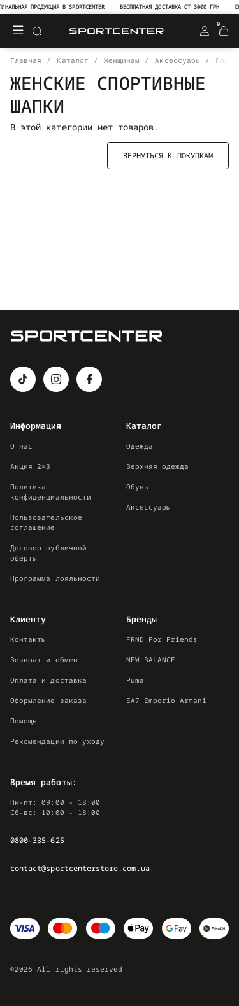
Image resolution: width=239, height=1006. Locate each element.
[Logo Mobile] (116, 31)
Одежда (139, 446)
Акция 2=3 (30, 466)
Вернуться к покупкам (168, 155)
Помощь (23, 720)
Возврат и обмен (44, 659)
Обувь (137, 486)
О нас (21, 446)
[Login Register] (204, 31)
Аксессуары (148, 507)
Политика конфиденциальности (50, 491)
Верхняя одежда (157, 466)
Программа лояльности (55, 578)
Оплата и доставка (48, 680)
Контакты (28, 639)
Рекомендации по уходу (57, 741)
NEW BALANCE (151, 659)
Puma (135, 680)
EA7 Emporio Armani (166, 700)
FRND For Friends (162, 639)
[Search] (37, 31)
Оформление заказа (48, 700)
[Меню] (18, 31)
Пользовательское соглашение (46, 522)
